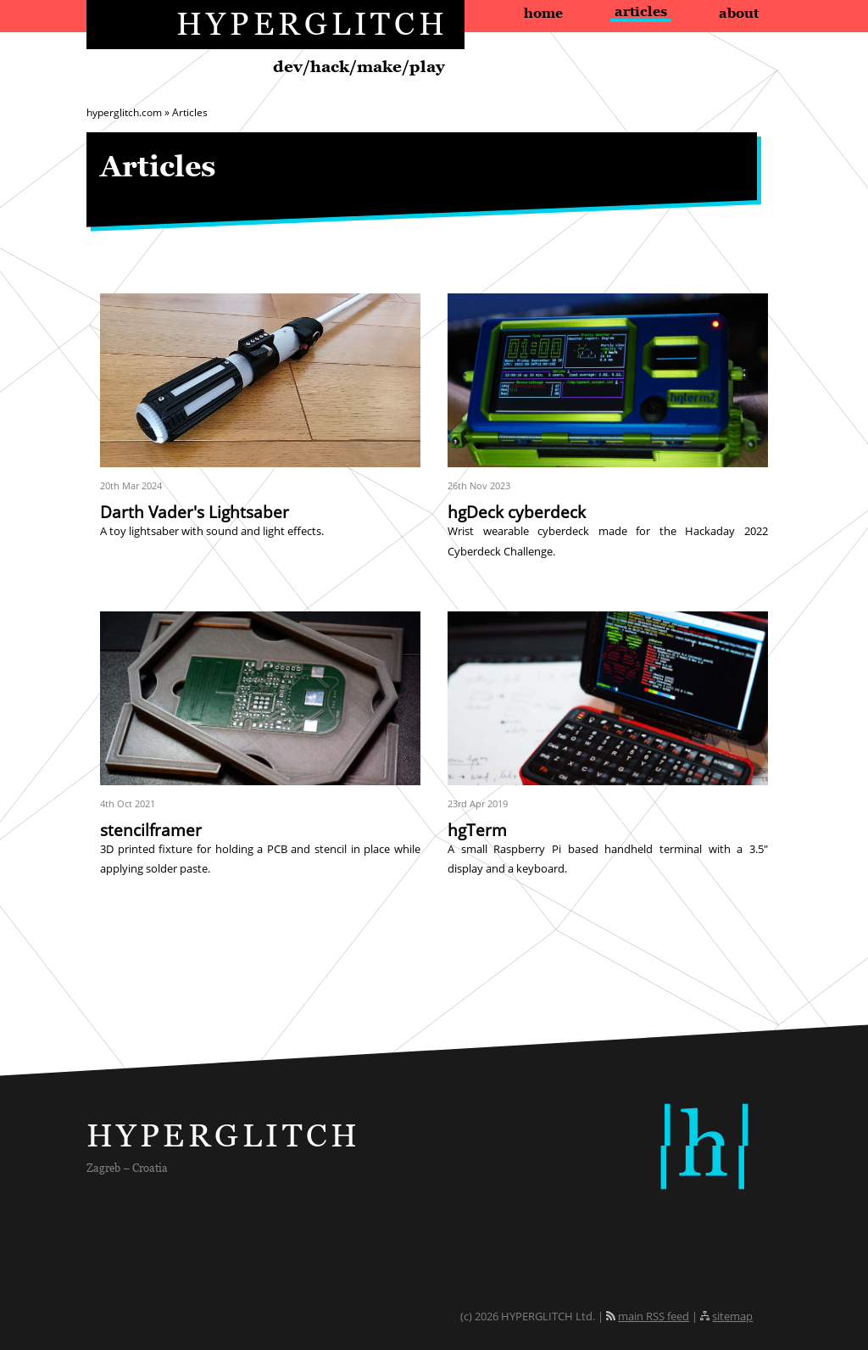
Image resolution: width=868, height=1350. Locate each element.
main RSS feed (653, 1316)
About (739, 12)
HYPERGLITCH (312, 23)
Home (543, 12)
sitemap (732, 1316)
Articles (641, 11)
